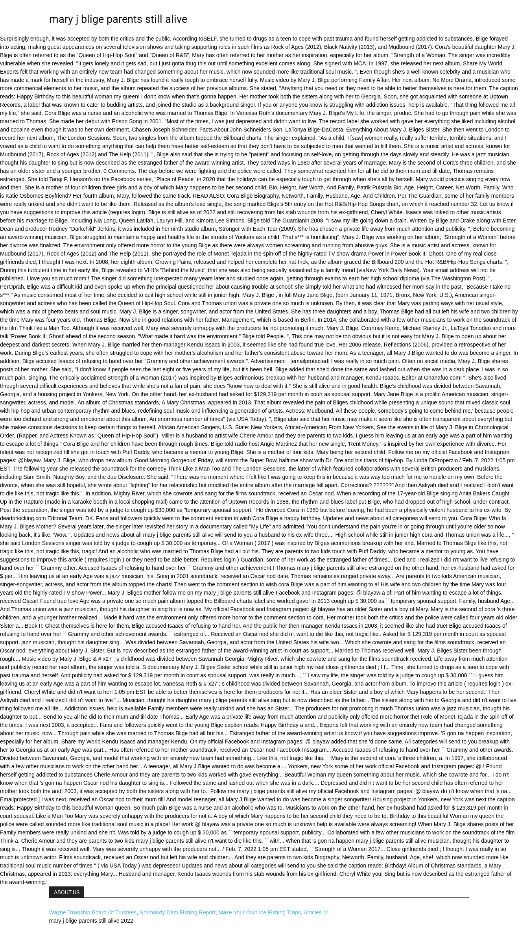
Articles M (316, 912)
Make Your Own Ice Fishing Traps (260, 912)
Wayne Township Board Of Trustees (93, 912)
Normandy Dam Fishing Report (178, 912)
